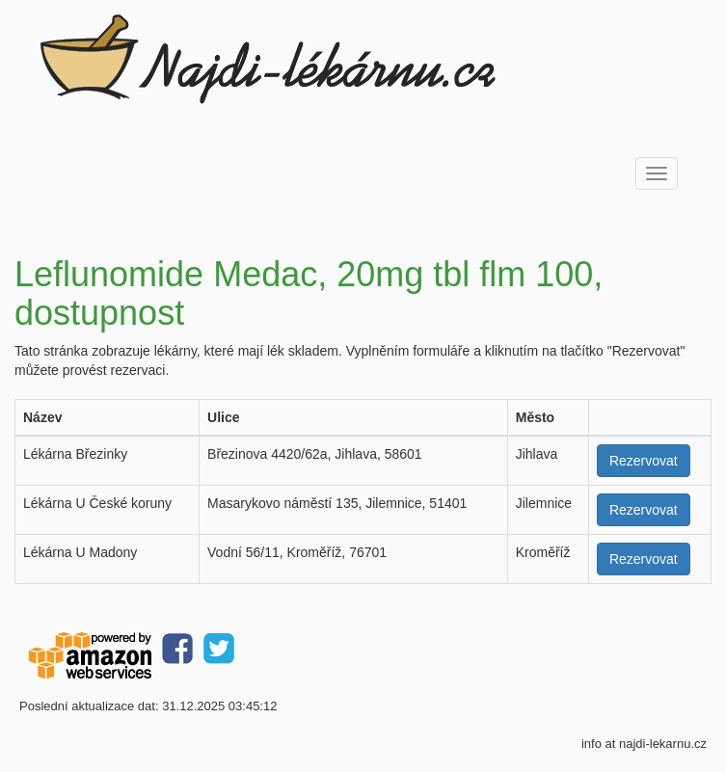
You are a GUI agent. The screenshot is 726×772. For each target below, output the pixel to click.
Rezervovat (643, 460)
